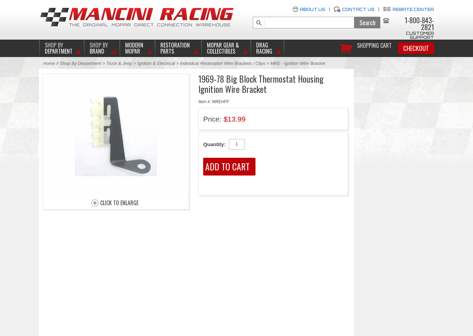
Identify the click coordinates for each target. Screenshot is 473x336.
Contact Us (358, 9)
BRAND (99, 48)
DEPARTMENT (59, 48)
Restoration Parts (175, 48)
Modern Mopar (134, 48)
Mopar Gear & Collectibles (223, 48)
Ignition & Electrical (156, 63)
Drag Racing (264, 48)
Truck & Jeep (119, 63)
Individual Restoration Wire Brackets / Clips (222, 63)
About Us (312, 9)
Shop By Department (80, 63)
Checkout (416, 48)
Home (49, 63)
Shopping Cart (374, 44)
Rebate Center (413, 9)
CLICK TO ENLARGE (119, 203)
